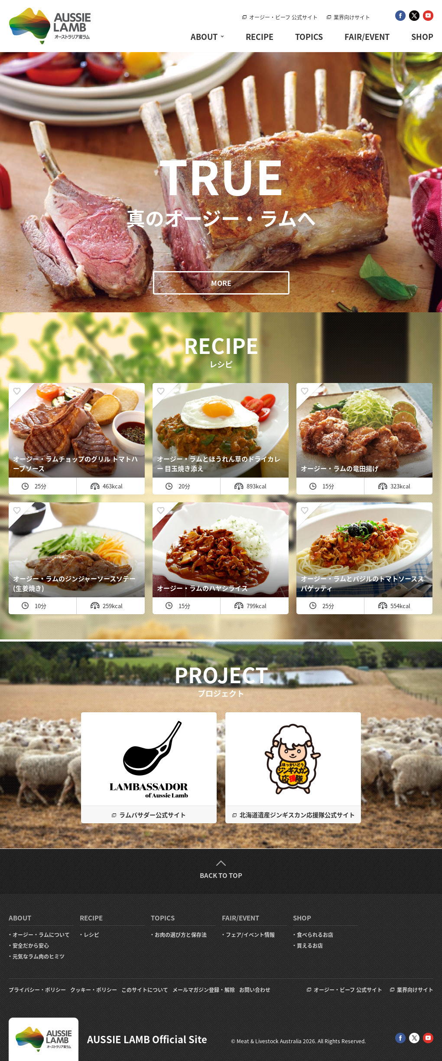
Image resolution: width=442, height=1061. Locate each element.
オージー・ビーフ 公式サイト (283, 17)
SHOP (422, 37)
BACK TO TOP (221, 875)
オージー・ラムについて (41, 935)
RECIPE (259, 37)
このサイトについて (144, 990)
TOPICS (309, 37)
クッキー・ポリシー (93, 990)
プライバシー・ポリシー (37, 990)
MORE (221, 283)
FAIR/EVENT (367, 37)
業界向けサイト (352, 17)
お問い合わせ (254, 990)
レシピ (91, 935)
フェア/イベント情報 (250, 935)
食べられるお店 (315, 935)
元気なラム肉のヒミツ (39, 956)
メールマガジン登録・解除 (203, 990)
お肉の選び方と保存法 (181, 935)
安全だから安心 (31, 946)
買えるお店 (310, 946)
